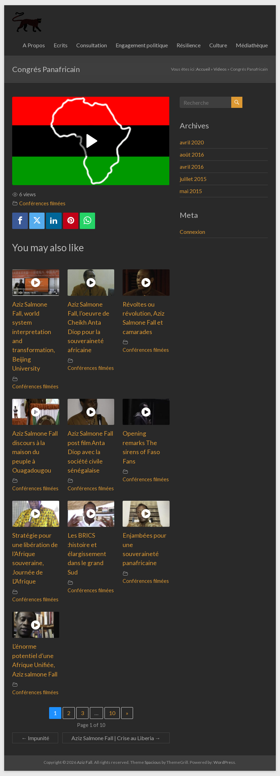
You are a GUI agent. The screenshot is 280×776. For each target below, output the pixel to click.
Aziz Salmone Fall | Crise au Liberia (116, 738)
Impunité (35, 738)
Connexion (192, 231)
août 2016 (192, 154)
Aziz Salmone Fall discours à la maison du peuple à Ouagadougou (35, 452)
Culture (218, 45)
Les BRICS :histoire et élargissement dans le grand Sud (87, 554)
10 (112, 713)
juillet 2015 (193, 178)
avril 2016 (192, 166)
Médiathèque (252, 45)
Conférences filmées (42, 203)
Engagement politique (142, 45)
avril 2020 (192, 142)
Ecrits (61, 45)
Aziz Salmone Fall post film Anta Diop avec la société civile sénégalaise (90, 452)
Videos (220, 69)
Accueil (203, 69)
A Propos (34, 45)
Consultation (91, 45)
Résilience (189, 45)
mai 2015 (191, 191)
